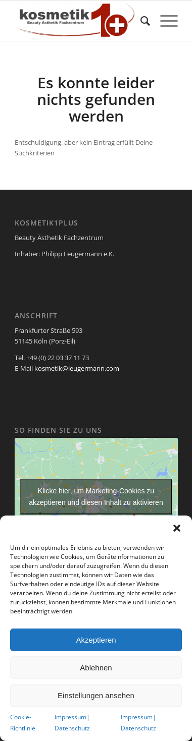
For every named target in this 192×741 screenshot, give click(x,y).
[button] (177, 528)
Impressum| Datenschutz (72, 722)
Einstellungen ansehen (96, 695)
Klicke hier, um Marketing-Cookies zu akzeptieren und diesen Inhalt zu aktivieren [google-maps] (96, 496)
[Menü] (164, 21)
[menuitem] (140, 21)
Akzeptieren (96, 640)
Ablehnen (96, 667)
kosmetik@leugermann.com (76, 368)
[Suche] (140, 21)
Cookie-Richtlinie (22, 722)
